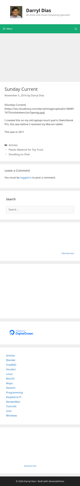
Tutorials (11, 406)
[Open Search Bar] (76, 28)
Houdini (11, 369)
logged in (26, 177)
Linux (9, 374)
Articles (13, 145)
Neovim (10, 387)
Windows (11, 415)
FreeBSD (11, 364)
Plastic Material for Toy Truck (26, 149)
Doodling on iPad (19, 154)
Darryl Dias (38, 10)
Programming (14, 392)
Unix (9, 411)
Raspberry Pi (13, 397)
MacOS (10, 378)
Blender (11, 360)
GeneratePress (56, 481)
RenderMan (13, 401)
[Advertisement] (40, 56)
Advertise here (68, 253)
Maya (9, 383)
